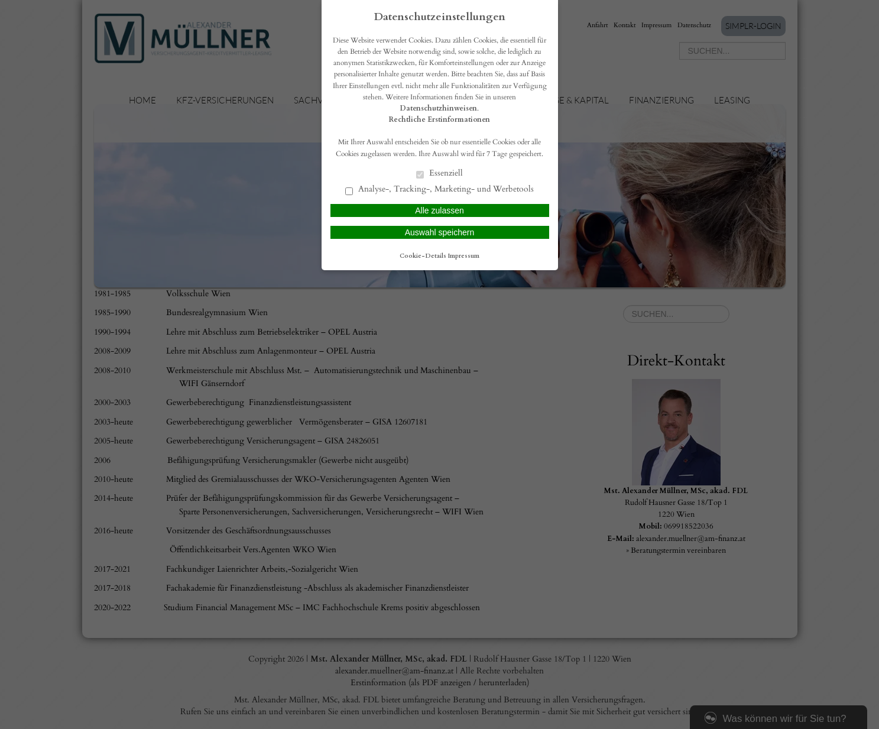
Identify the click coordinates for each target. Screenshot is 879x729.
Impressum (463, 256)
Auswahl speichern (440, 232)
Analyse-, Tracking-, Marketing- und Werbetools (439, 189)
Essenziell (439, 174)
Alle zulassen (439, 210)
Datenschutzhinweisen (438, 108)
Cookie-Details (423, 256)
